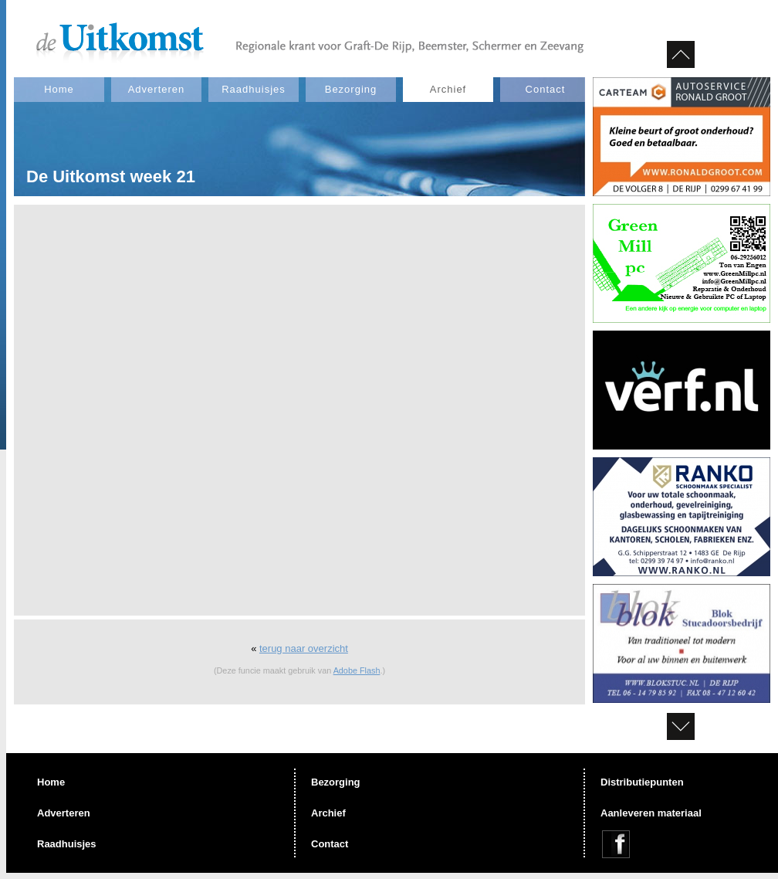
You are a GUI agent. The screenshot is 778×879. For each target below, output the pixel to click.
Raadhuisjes (254, 89)
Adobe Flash (357, 670)
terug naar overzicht (303, 648)
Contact (546, 89)
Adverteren (156, 89)
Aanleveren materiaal (651, 813)
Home (59, 89)
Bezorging (351, 89)
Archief (448, 89)
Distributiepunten (642, 782)
